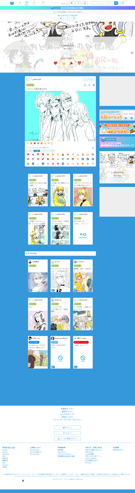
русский (5, 465)
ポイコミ (88, 463)
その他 (52, 151)
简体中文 (5, 458)
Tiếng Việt (5, 454)
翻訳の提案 (11, 447)
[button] (23, 481)
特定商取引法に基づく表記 (66, 456)
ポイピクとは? (34, 450)
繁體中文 (5, 460)
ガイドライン (62, 452)
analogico (71, 479)
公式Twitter (89, 452)
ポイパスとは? (34, 454)
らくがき (30, 85)
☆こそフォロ (67, 53)
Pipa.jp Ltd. (79, 479)
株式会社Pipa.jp (118, 450)
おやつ (44, 151)
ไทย (3, 463)
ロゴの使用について (91, 460)
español (5, 452)
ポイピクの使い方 (35, 452)
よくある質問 (89, 454)
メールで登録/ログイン (68, 438)
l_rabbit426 (67, 45)
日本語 (4, 467)
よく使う (29, 151)
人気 (37, 151)
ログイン (67, 427)
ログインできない (91, 458)
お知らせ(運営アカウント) (93, 450)
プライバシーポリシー (65, 454)
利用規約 (60, 450)
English (4, 450)
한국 (3, 456)
